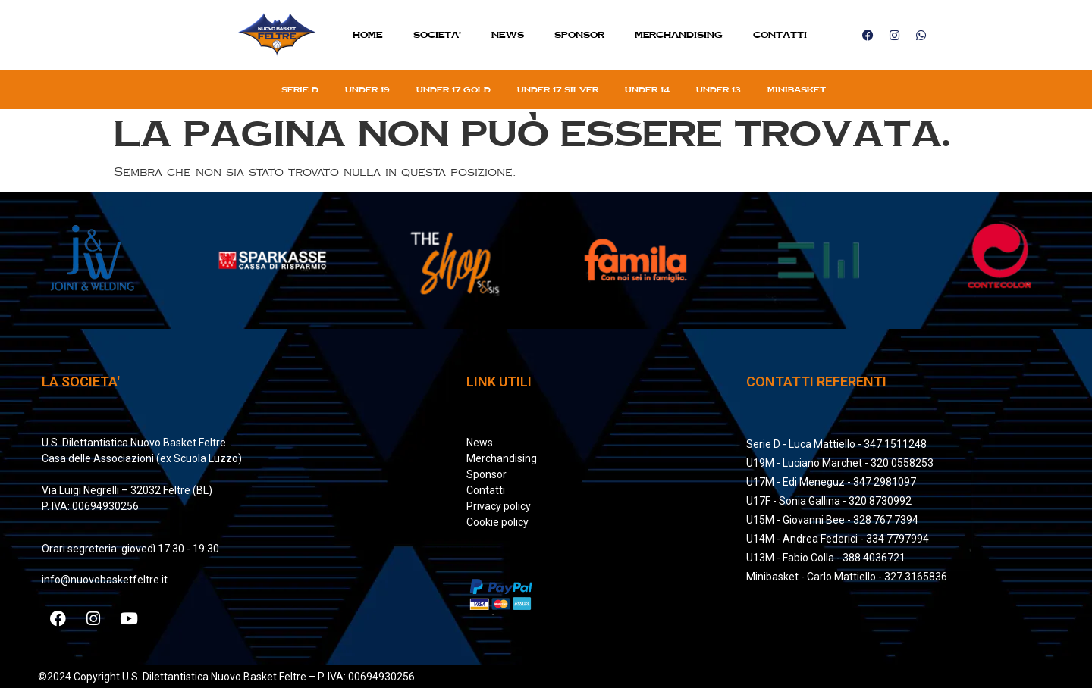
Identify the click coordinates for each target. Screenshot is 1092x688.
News (507, 34)
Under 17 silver (557, 89)
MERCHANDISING (679, 34)
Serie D (299, 89)
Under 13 (718, 89)
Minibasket (796, 89)
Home (368, 34)
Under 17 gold (453, 89)
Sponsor (579, 34)
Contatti (780, 34)
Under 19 (367, 89)
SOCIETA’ (437, 34)
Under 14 (647, 89)
